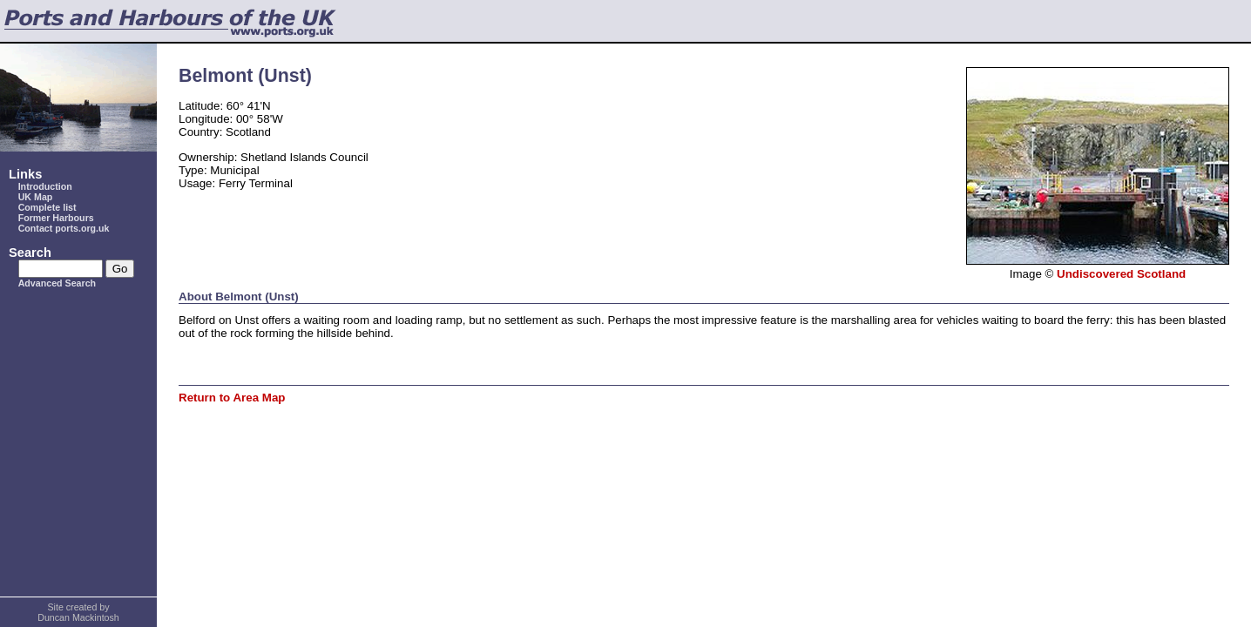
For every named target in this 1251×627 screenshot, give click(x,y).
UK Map (35, 197)
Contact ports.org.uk (64, 228)
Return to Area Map (232, 397)
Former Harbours (56, 217)
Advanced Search (57, 283)
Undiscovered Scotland (1121, 273)
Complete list (47, 207)
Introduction (45, 186)
